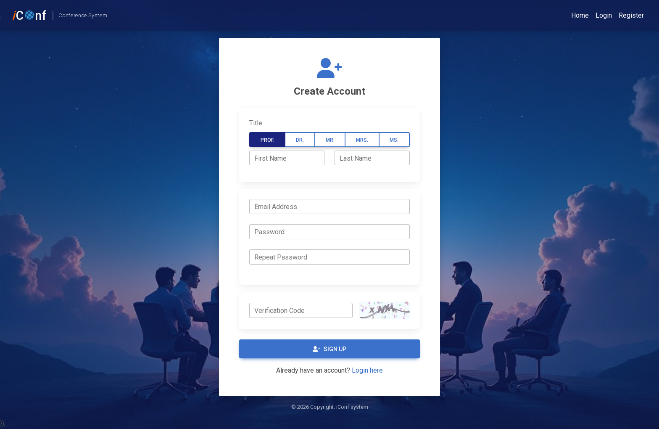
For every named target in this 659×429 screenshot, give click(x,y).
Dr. (300, 140)
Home (580, 15)
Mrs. (362, 140)
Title (255, 123)
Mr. (330, 140)
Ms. (394, 140)
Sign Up (329, 349)
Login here (367, 370)
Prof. (267, 140)
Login (604, 15)
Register (631, 15)
